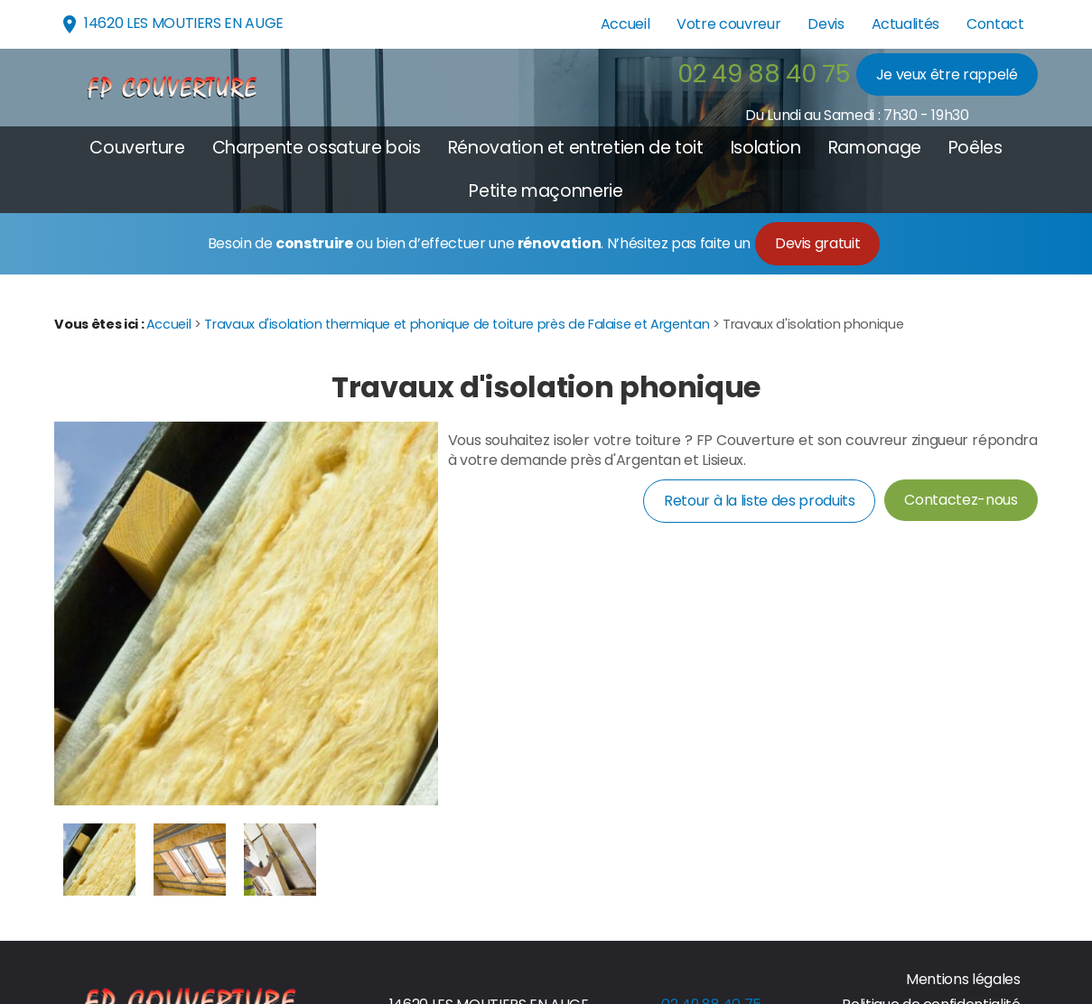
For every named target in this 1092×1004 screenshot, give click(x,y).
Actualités (905, 24)
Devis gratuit (817, 243)
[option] (99, 859)
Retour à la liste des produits (759, 500)
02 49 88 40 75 (764, 73)
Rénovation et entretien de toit (576, 147)
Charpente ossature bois (316, 147)
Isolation (766, 147)
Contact (995, 24)
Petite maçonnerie (545, 191)
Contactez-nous (960, 499)
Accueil (625, 24)
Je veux (947, 74)
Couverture (136, 147)
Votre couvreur (728, 24)
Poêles (975, 147)
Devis (825, 24)
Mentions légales (963, 979)
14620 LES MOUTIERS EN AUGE (171, 24)
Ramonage (874, 147)
